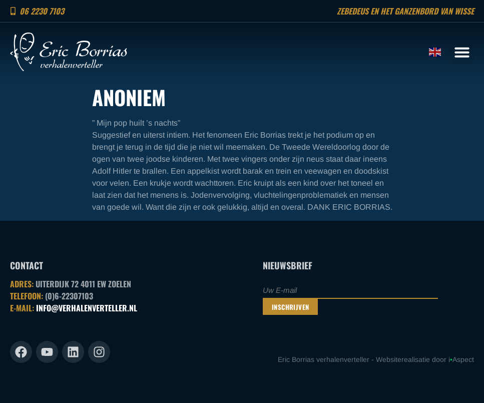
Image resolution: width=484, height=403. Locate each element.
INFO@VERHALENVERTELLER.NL (86, 308)
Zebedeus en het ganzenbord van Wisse (405, 11)
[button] (462, 52)
